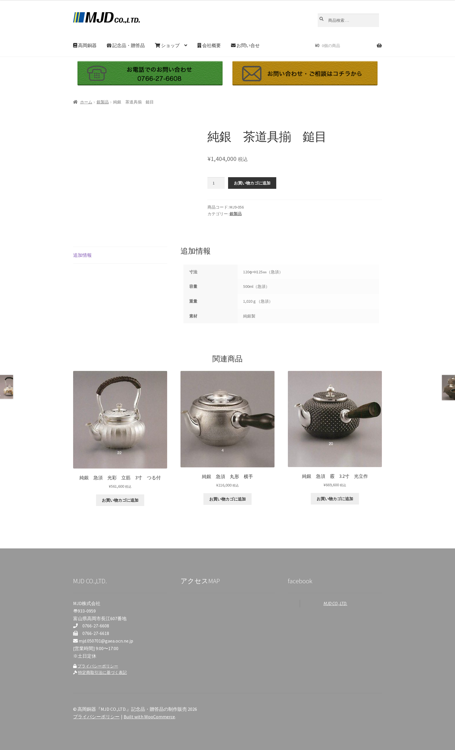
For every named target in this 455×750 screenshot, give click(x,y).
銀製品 (103, 102)
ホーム (86, 102)
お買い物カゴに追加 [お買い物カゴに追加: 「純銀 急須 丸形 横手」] (227, 499)
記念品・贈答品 (126, 45)
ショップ (167, 45)
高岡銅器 (85, 45)
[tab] (120, 255)
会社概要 (209, 45)
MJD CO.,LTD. (335, 603)
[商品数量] (216, 183)
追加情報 (82, 255)
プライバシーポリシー (97, 666)
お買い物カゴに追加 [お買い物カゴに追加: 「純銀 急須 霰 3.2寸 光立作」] (335, 498)
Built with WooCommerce (149, 717)
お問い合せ (245, 45)
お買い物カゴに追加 (252, 183)
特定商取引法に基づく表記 (102, 672)
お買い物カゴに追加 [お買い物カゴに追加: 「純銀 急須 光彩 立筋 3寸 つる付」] (120, 500)
